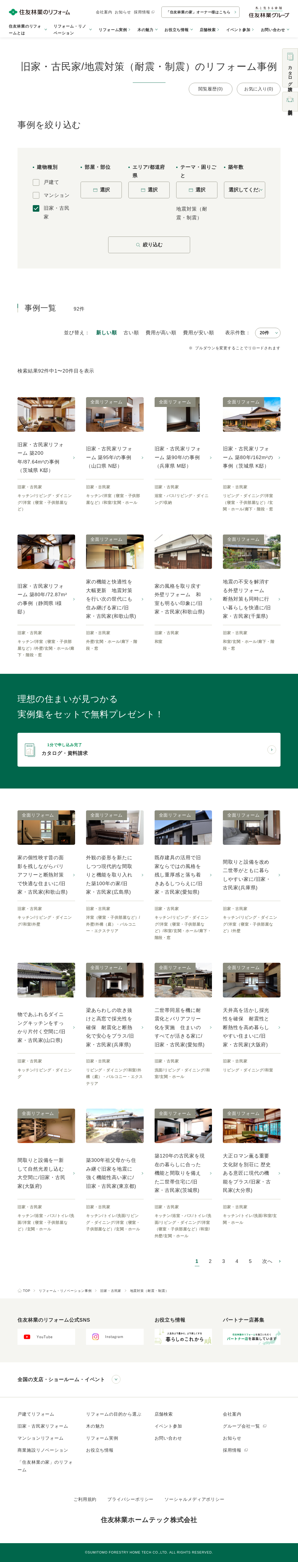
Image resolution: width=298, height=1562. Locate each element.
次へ (267, 1261)
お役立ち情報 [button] (176, 30)
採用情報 (144, 12)
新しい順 (106, 332)
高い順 (161, 332)
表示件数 (235, 332)
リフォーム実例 (113, 30)
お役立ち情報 (100, 1450)
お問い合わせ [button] (273, 30)
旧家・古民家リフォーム (42, 1426)
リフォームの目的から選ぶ (113, 1414)
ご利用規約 (85, 1499)
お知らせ (123, 12)
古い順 (131, 332)
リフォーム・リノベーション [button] (70, 29)
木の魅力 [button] (145, 30)
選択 (101, 190)
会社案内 (104, 12)
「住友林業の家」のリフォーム (45, 1466)
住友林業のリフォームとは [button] (25, 29)
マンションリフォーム (40, 1438)
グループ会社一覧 (245, 1426)
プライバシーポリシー (130, 1499)
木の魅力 (95, 1426)
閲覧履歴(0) (210, 89)
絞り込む (149, 244)
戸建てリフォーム (35, 1414)
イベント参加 (238, 30)
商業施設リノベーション (42, 1450)
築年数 (236, 167)
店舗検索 (208, 30)
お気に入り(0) (258, 89)
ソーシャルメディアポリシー (194, 1499)
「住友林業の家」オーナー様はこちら (198, 12)
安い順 (198, 332)
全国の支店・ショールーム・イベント (61, 1379)
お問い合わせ (168, 1438)
